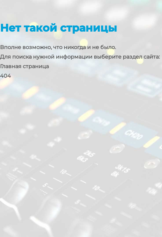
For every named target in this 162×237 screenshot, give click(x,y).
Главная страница (24, 66)
